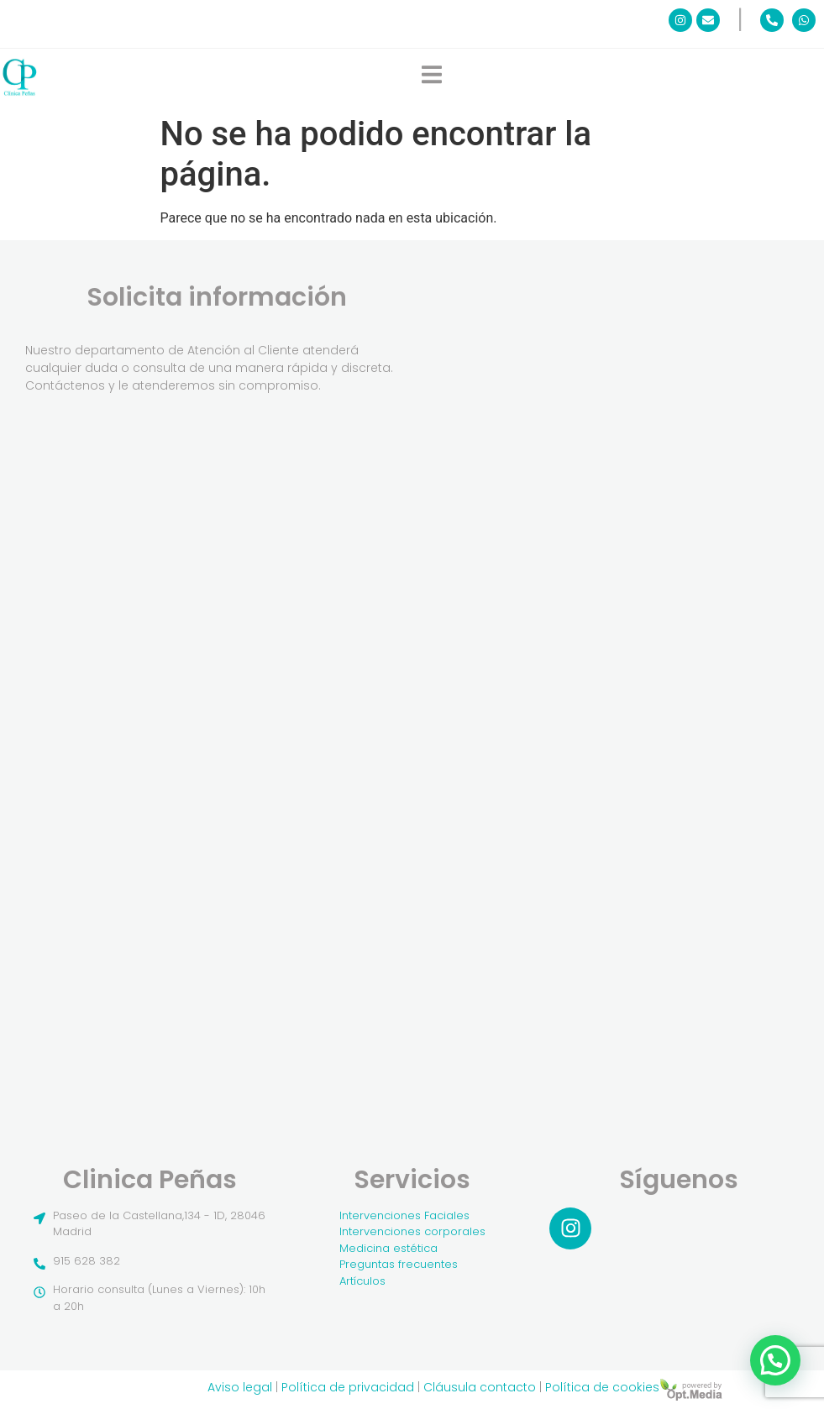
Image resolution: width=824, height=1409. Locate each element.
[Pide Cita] (593, 671)
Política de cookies (602, 1387)
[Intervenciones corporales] (412, 1231)
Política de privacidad (347, 1387)
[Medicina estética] (412, 1248)
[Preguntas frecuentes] (412, 1264)
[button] (775, 1360)
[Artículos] (412, 1281)
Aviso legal (239, 1387)
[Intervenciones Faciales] (412, 1215)
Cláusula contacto (479, 1387)
